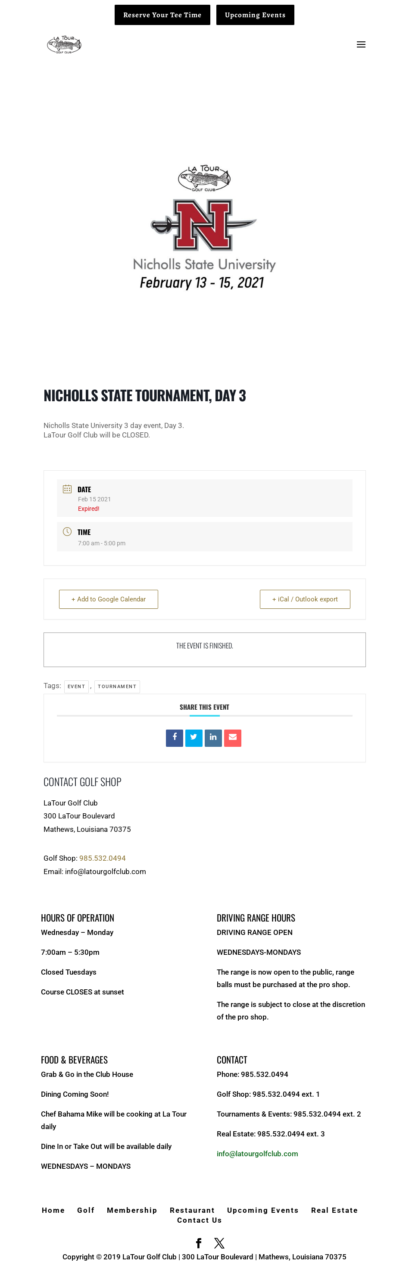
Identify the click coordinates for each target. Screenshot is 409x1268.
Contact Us (199, 1220)
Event (77, 686)
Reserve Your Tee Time (162, 15)
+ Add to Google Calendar (109, 599)
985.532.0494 (102, 858)
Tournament (117, 686)
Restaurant (192, 1210)
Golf (86, 1210)
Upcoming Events (255, 15)
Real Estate (334, 1210)
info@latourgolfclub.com (257, 1153)
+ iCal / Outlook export (305, 599)
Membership (132, 1210)
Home (53, 1210)
